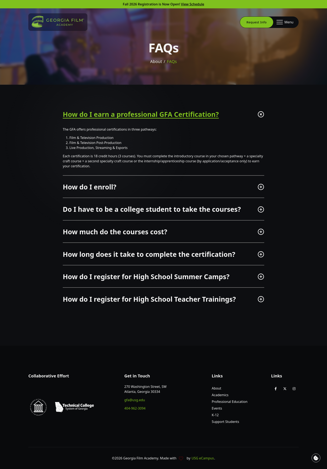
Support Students (225, 421)
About (156, 62)
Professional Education (229, 401)
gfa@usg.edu (134, 400)
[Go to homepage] (58, 22)
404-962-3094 (135, 408)
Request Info (257, 22)
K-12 (215, 415)
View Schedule (192, 4)
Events (217, 408)
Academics (220, 395)
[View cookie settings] (316, 458)
